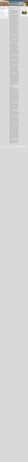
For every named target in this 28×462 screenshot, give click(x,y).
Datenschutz (9, 146)
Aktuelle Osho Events (2, 9)
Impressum (11, 146)
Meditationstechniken (2, 14)
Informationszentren (2, 10)
